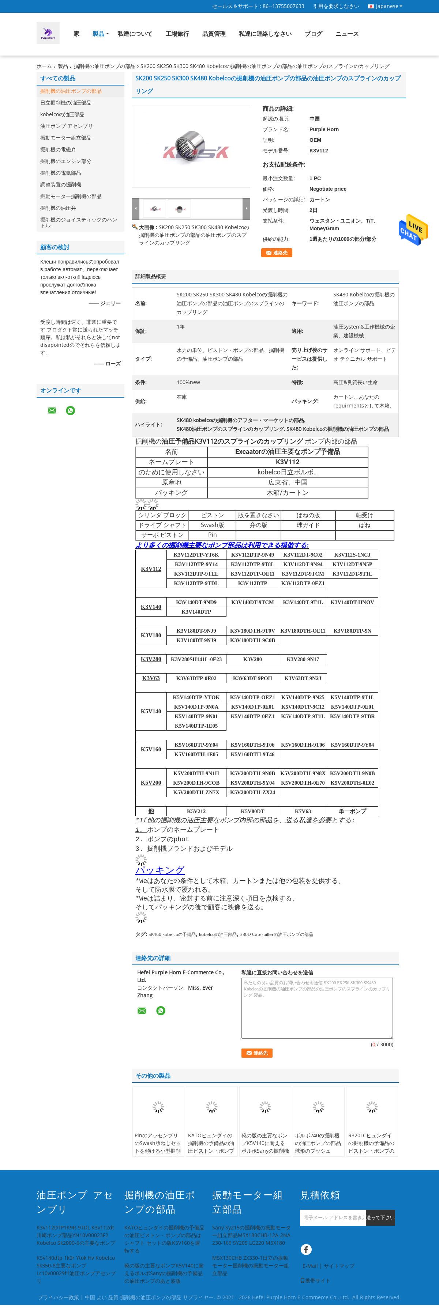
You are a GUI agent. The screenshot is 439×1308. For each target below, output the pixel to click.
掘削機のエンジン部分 (65, 161)
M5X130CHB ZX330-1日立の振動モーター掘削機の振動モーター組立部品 (250, 1268)
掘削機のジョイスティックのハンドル (78, 223)
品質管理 (214, 33)
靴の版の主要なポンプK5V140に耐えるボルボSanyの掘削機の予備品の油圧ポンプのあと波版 (265, 1154)
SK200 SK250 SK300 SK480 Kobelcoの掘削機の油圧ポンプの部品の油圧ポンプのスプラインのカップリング (194, 235)
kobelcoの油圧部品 (62, 114)
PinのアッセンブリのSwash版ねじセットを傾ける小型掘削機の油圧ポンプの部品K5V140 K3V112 (158, 1154)
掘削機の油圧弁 (58, 208)
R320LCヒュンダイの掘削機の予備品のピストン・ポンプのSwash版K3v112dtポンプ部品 (371, 1154)
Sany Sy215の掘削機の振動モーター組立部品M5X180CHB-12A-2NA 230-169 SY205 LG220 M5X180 (251, 1238)
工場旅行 (177, 33)
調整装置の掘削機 (60, 185)
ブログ (313, 33)
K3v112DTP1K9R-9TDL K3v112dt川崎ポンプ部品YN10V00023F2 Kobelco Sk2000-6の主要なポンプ (76, 1238)
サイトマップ (339, 1269)
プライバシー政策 (58, 1300)
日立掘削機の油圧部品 (65, 103)
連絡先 (280, 253)
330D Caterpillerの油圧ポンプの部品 (276, 937)
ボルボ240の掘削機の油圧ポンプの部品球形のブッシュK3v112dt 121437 (318, 1150)
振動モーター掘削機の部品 (71, 196)
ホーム (44, 66)
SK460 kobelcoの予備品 (172, 937)
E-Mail (310, 1269)
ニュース (347, 33)
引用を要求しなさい (336, 6)
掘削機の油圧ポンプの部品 (104, 66)
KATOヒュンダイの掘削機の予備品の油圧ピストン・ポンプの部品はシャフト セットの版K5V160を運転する (212, 1158)
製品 (98, 33)
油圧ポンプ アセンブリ (66, 126)
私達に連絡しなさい (265, 33)
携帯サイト (315, 1284)
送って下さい (380, 1220)
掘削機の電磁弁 (58, 150)
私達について (135, 33)
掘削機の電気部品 (60, 173)
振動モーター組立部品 (65, 138)
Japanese (389, 6)
